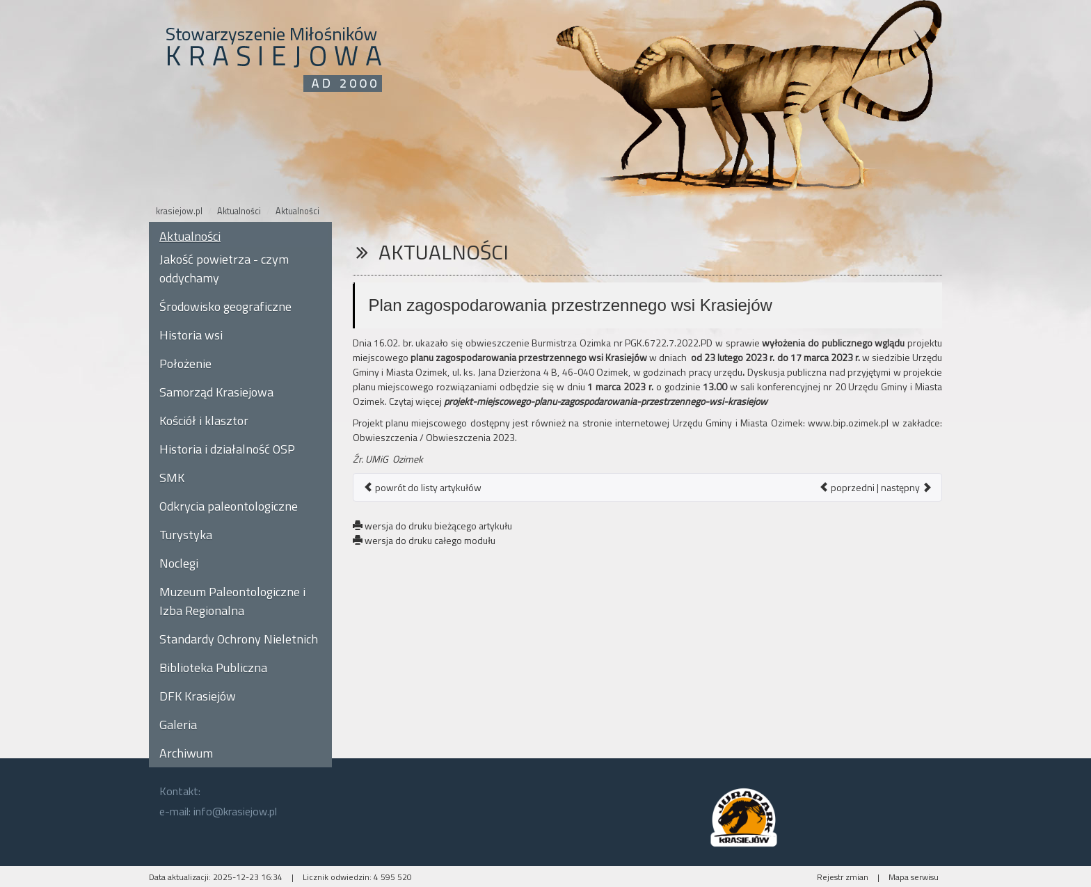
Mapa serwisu (914, 877)
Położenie (185, 363)
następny (906, 487)
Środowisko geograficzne (225, 306)
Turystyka (185, 534)
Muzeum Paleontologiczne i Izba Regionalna (232, 601)
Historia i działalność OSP (227, 449)
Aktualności (239, 211)
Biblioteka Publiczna (213, 667)
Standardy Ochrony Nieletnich (238, 639)
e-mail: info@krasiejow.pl (218, 811)
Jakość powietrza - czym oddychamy (224, 268)
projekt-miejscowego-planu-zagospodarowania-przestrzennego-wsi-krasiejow (605, 401)
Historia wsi (191, 335)
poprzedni (847, 487)
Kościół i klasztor (203, 420)
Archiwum (186, 753)
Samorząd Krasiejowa (216, 392)
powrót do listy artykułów (422, 487)
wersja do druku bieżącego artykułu (432, 525)
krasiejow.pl (179, 211)
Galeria (178, 724)
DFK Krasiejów (197, 696)
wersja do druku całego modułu (424, 540)
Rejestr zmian (842, 877)
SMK (171, 477)
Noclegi (178, 563)
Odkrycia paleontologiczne (228, 506)
